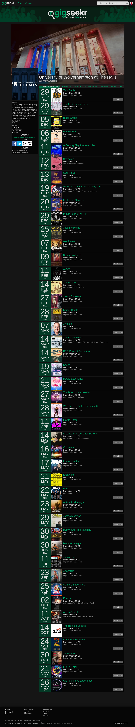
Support (35, 723)
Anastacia (68, 570)
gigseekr (26, 712)
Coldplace (68, 447)
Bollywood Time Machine (77, 529)
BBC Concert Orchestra (76, 351)
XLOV (66, 268)
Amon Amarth (70, 612)
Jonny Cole (69, 557)
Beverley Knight (72, 543)
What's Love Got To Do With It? (80, 406)
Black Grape (70, 117)
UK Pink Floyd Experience (78, 680)
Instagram (46, 715)
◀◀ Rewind (69, 241)
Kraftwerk (68, 474)
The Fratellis (70, 282)
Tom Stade (69, 90)
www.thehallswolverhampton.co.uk (24, 137)
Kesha (66, 365)
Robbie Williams (72, 255)
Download (9, 712)
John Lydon (69, 653)
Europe (67, 598)
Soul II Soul (69, 172)
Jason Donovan (72, 296)
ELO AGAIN (70, 667)
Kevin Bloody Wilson (74, 639)
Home (7, 710)
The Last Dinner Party (75, 104)
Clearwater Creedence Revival (80, 433)
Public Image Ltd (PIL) (75, 213)
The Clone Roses (73, 337)
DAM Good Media (54, 723)
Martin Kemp (70, 419)
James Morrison (72, 516)
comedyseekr (28, 713)
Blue (65, 488)
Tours (20, 3)
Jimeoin (67, 323)
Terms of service (20, 723)
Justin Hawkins (71, 227)
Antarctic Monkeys (73, 502)
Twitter (45, 713)
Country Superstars (74, 584)
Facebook (46, 712)
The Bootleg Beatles (74, 625)
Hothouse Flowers (73, 200)
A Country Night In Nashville (79, 145)
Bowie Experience (73, 378)
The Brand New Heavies (77, 392)
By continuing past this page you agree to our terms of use (22, 720)
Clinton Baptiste (72, 461)
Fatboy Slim (70, 131)
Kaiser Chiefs (70, 310)
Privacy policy (9, 723)
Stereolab (68, 159)
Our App (29, 3)
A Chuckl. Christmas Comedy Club (82, 186)
